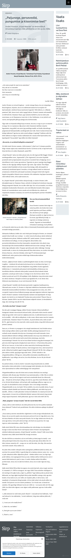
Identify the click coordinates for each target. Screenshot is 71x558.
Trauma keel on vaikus (62, 131)
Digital (65, 555)
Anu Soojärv (62, 152)
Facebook (16, 536)
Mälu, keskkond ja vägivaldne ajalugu (62, 96)
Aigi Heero (61, 118)
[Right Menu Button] (69, 2)
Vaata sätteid (36, 553)
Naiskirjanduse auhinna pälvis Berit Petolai (62, 63)
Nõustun (9, 553)
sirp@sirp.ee (17, 534)
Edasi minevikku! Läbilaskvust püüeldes (61, 165)
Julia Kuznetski (61, 121)
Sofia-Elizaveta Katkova (61, 197)
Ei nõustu (22, 553)
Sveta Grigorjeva (13, 33)
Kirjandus (8, 13)
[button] (42, 539)
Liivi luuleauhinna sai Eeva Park (61, 28)
